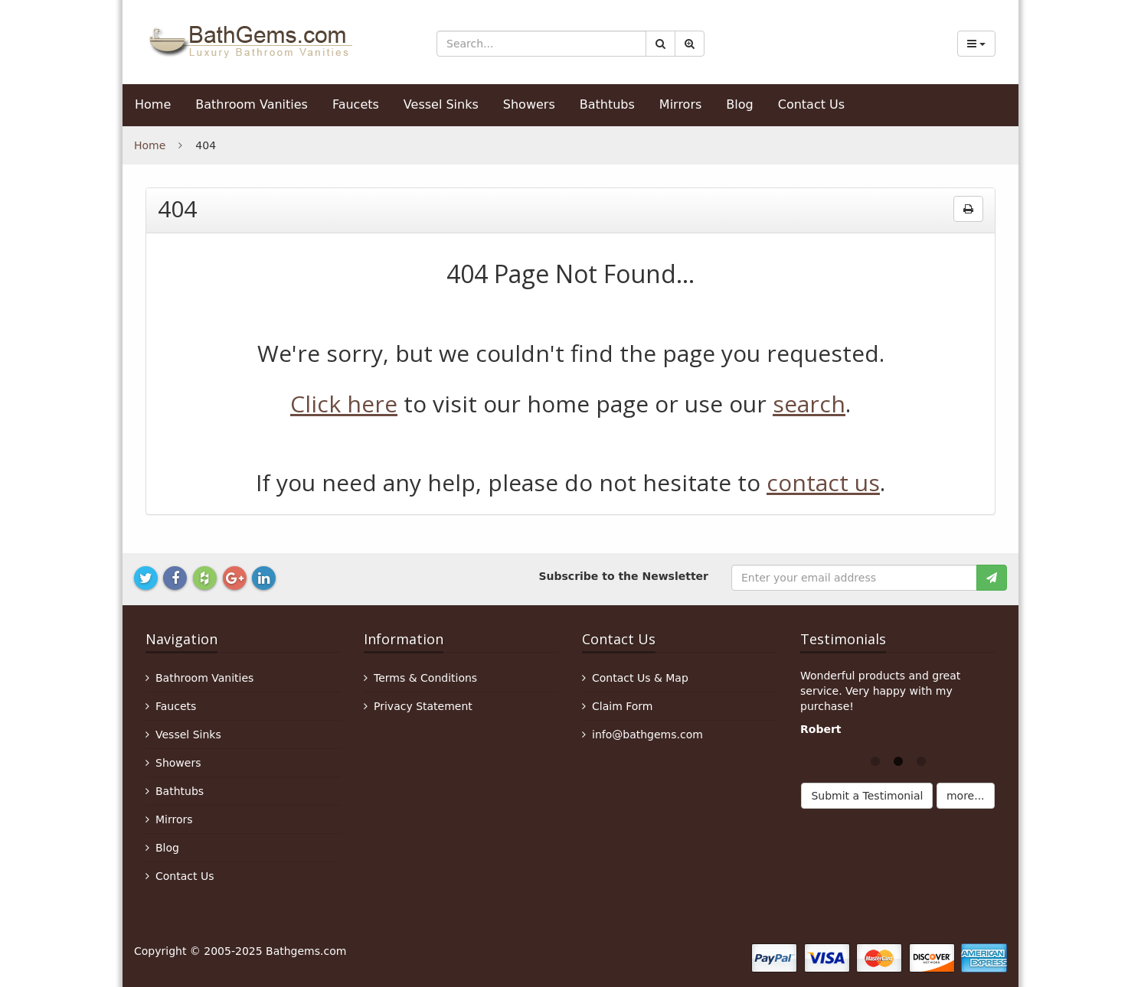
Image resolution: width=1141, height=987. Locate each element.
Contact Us (811, 104)
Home (153, 104)
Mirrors (680, 104)
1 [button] (875, 759)
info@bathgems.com (647, 734)
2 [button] (898, 759)
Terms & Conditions (425, 678)
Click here (343, 403)
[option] (898, 706)
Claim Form (622, 706)
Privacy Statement (423, 706)
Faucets (355, 104)
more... (965, 796)
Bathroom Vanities (251, 104)
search (809, 403)
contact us (823, 482)
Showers (529, 104)
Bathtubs (607, 104)
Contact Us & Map (640, 678)
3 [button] (921, 759)
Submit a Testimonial (867, 796)
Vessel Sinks (441, 104)
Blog (739, 104)
